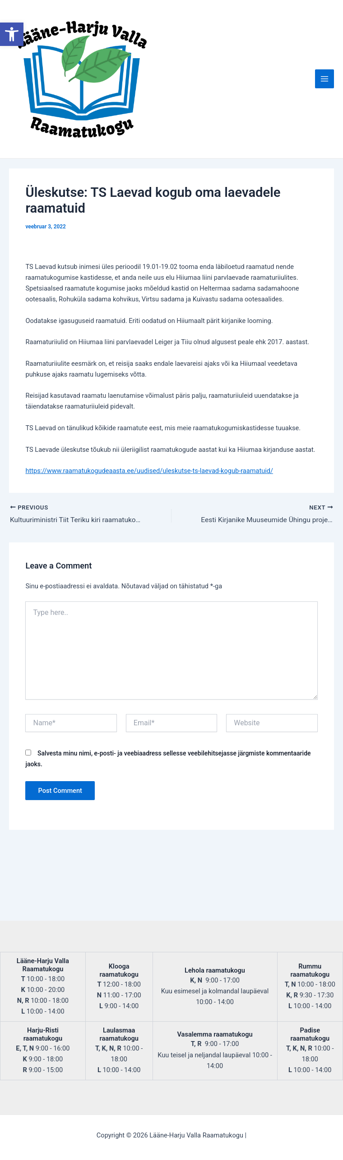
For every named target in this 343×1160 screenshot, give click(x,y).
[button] (11, 34)
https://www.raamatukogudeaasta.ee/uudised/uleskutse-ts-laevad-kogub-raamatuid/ (149, 551)
